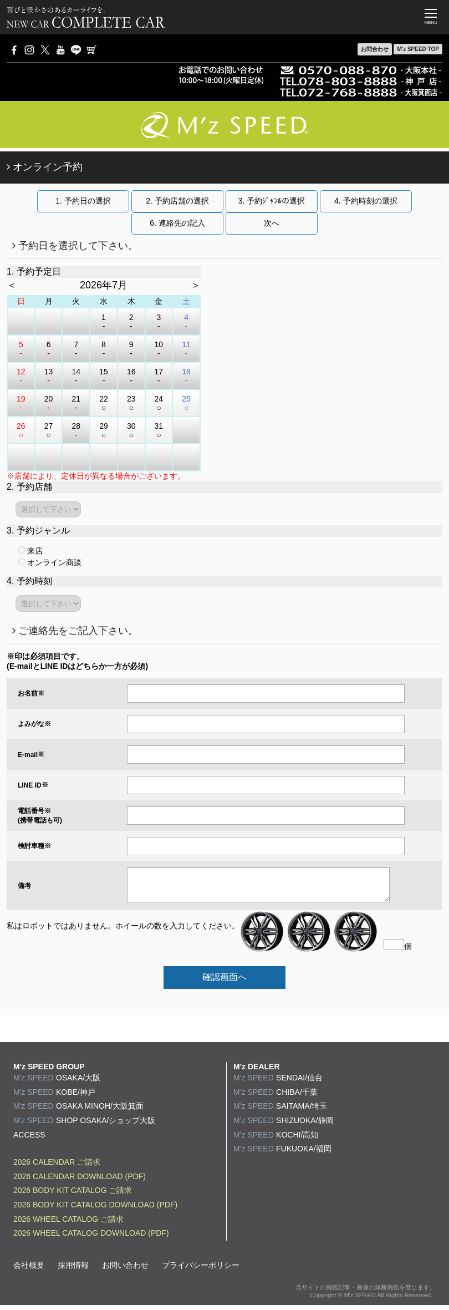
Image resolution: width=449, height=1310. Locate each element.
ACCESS (29, 1139)
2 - (131, 322)
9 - (131, 349)
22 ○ (103, 403)
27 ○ (48, 430)
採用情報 (73, 1270)
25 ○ (186, 403)
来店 (30, 550)
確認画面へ (224, 982)
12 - (21, 376)
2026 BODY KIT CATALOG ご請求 (72, 1195)
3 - (158, 322)
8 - (103, 349)
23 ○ (131, 403)
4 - (186, 322)
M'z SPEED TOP (418, 49)
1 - (103, 322)
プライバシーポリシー (200, 1270)
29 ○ (103, 430)
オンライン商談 (49, 562)
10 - (159, 349)
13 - (48, 376)
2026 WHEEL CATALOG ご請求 (68, 1224)
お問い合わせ (125, 1270)
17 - (159, 376)
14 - (76, 376)
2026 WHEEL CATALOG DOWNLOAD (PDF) (91, 1237)
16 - (131, 376)
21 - (76, 403)
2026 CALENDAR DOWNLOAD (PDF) (79, 1181)
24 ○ (159, 403)
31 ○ (159, 430)
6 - (49, 349)
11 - (186, 349)
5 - (21, 349)
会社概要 (28, 1270)
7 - (76, 349)
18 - (186, 376)
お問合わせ (375, 49)
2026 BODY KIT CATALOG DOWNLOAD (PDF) (95, 1209)
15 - (103, 376)
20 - (48, 403)
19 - (21, 403)
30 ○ (131, 430)
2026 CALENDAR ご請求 (56, 1166)
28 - (76, 430)
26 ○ (21, 430)
